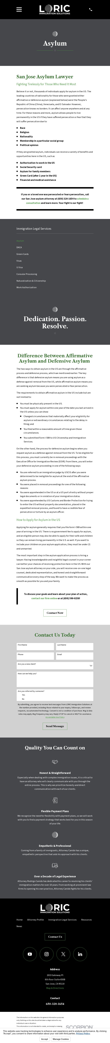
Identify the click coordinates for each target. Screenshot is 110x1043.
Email (59, 654)
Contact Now (55, 612)
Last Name (61, 645)
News (19, 926)
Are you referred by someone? (31, 691)
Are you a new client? (27, 664)
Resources (86, 920)
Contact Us (55, 936)
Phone (20, 654)
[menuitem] (55, 241)
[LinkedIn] (80, 954)
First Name (22, 645)
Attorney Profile (35, 920)
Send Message (55, 726)
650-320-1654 (55, 1004)
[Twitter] (63, 954)
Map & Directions (55, 988)
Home (19, 920)
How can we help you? (27, 674)
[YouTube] (30, 954)
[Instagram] (47, 954)
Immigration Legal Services (62, 920)
